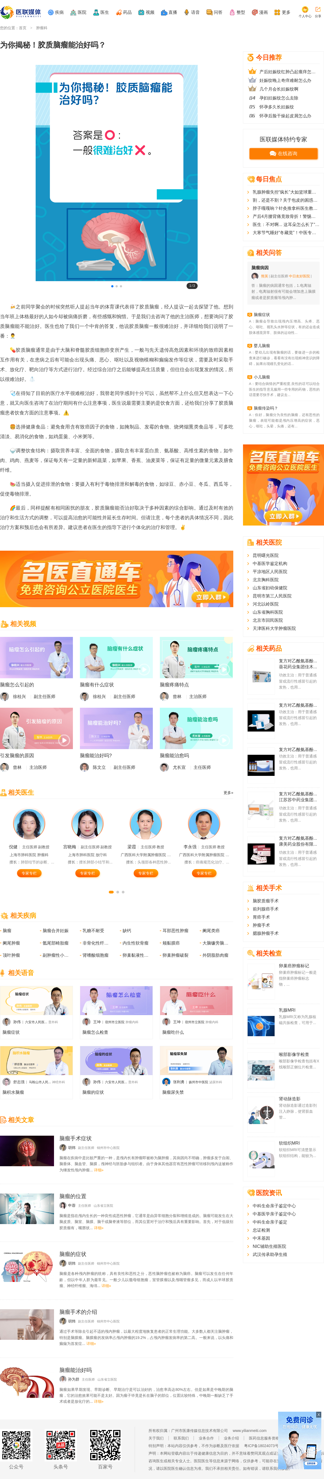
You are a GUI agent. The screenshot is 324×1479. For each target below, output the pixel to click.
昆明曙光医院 (266, 555)
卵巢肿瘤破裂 (175, 955)
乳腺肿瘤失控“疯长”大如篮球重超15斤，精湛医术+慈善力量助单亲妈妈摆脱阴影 (286, 192)
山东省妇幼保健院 (270, 588)
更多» (228, 792)
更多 (286, 12)
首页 (22, 28)
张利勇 (178, 1082)
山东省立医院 (103, 1206)
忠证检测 (261, 1230)
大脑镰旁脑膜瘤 (216, 943)
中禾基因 (261, 1238)
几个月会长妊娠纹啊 (278, 89)
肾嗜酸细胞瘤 (96, 955)
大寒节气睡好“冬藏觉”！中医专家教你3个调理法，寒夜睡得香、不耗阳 (286, 232)
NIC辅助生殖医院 (269, 1246)
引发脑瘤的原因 (17, 755)
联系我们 (181, 1438)
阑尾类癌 (211, 930)
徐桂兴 (19, 696)
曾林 (177, 696)
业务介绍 (231, 1438)
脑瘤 (7, 930)
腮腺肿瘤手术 (266, 933)
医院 (82, 12)
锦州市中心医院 (108, 1148)
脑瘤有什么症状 (97, 684)
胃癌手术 (261, 917)
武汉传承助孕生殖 (270, 1254)
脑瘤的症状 (93, 1092)
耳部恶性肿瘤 (175, 930)
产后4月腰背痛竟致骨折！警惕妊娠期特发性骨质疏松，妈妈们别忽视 (286, 216)
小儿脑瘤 (262, 377)
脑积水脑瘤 (13, 1092)
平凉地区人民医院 (270, 571)
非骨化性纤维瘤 (96, 943)
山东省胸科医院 (268, 612)
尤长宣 (179, 767)
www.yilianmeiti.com (249, 1430)
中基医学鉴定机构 (270, 563)
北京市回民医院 (268, 620)
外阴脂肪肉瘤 (215, 955)
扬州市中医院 (198, 1082)
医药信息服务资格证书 (268, 1438)
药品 (127, 12)
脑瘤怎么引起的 (17, 684)
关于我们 (156, 1438)
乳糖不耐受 (93, 930)
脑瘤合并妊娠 (56, 930)
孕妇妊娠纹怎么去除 (278, 98)
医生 (104, 12)
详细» (99, 1170)
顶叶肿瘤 (11, 955)
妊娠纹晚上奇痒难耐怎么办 (285, 80)
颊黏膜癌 (171, 943)
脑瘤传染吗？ (266, 408)
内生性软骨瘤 (135, 943)
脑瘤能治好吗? (96, 755)
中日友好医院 (299, 276)
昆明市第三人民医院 (272, 596)
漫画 (263, 12)
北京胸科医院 (266, 579)
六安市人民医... (36, 1022)
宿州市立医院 (114, 1022)
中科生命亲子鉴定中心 (274, 1206)
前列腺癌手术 (266, 909)
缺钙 (127, 930)
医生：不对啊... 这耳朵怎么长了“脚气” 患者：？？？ (286, 224)
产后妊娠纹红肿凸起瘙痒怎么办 (289, 71)
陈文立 (99, 767)
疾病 (59, 12)
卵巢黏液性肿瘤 (136, 955)
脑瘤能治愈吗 (174, 755)
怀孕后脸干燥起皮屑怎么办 (285, 116)
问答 (218, 12)
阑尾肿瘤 (11, 943)
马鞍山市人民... (40, 1082)
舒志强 (19, 1082)
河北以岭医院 (266, 604)
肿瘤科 (42, 28)
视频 (150, 12)
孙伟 (17, 1022)
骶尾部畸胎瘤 (56, 943)
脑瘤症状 (11, 1032)
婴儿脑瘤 (262, 345)
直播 (172, 12)
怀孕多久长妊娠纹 (276, 107)
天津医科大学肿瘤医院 (274, 628)
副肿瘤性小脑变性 (56, 955)
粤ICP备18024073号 (261, 1446)
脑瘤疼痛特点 (174, 684)
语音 (195, 12)
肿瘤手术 (261, 925)
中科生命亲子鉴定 (270, 1222)
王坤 (97, 1022)
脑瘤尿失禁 (173, 1092)
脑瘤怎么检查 (95, 1032)
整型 (241, 12)
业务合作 (206, 1438)
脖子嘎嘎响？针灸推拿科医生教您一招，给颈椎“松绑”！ (286, 208)
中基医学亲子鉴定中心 (274, 1214)
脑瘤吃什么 (173, 1032)
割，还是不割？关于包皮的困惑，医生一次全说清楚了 (286, 200)
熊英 (264, 276)
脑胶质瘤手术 (266, 901)
